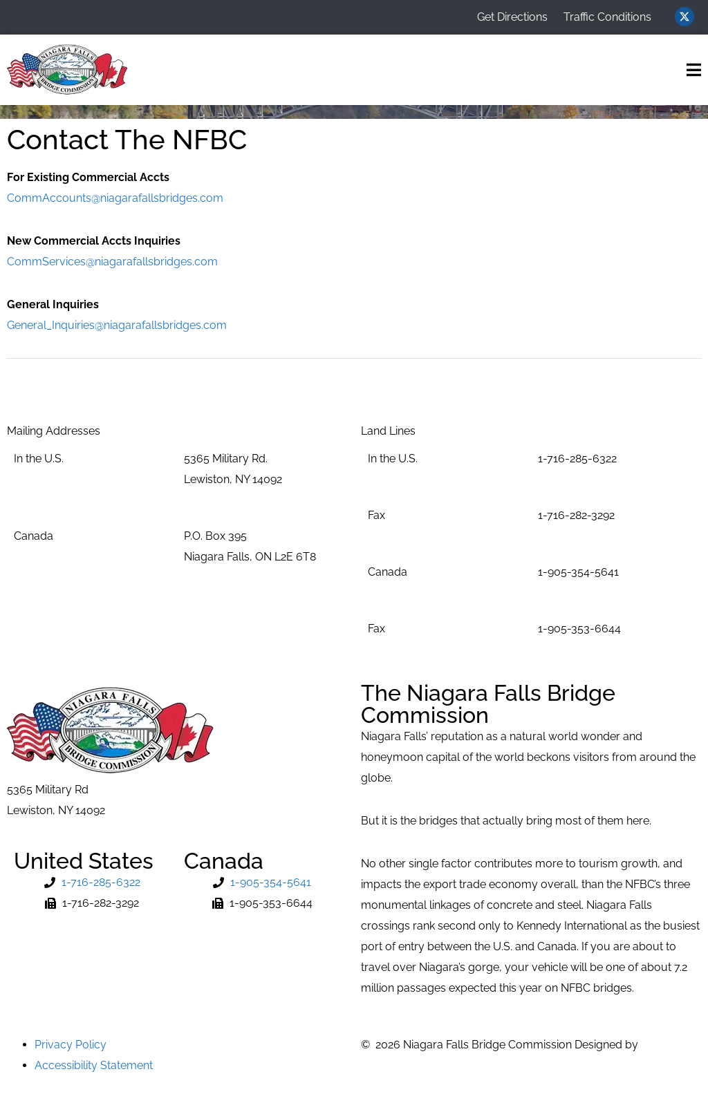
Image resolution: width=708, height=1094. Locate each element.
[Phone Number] (92, 882)
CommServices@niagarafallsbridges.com (112, 261)
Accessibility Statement (94, 1065)
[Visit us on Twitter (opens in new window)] (684, 16)
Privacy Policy (70, 1044)
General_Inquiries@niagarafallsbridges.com (117, 325)
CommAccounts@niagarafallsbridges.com (115, 198)
